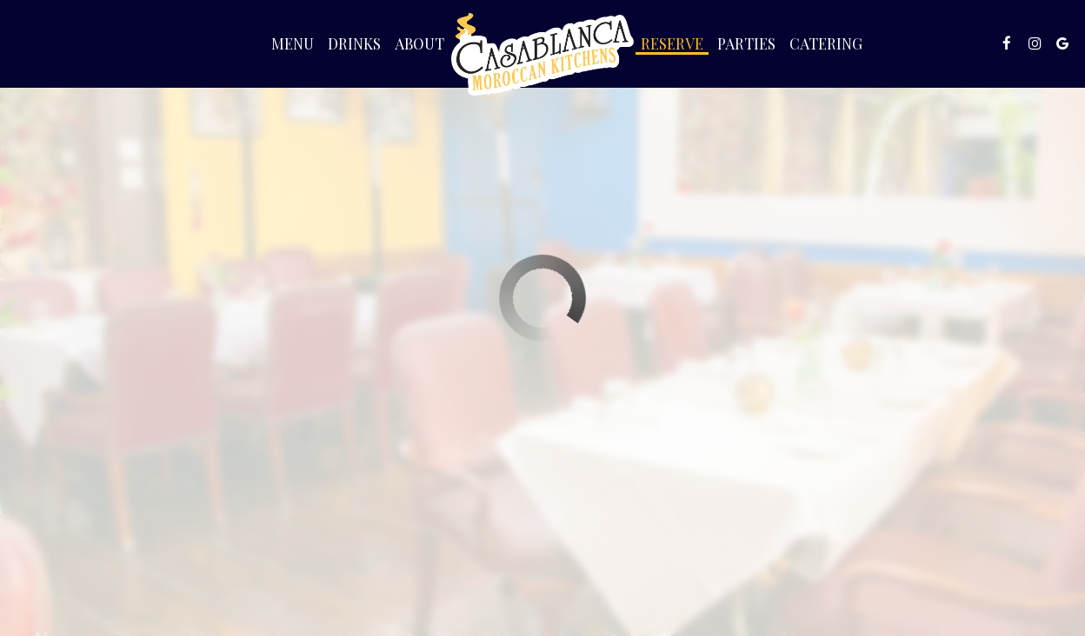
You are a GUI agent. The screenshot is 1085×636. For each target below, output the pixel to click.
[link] (542, 54)
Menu (292, 43)
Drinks (354, 43)
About (419, 43)
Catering (825, 43)
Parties (746, 43)
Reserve (672, 43)
